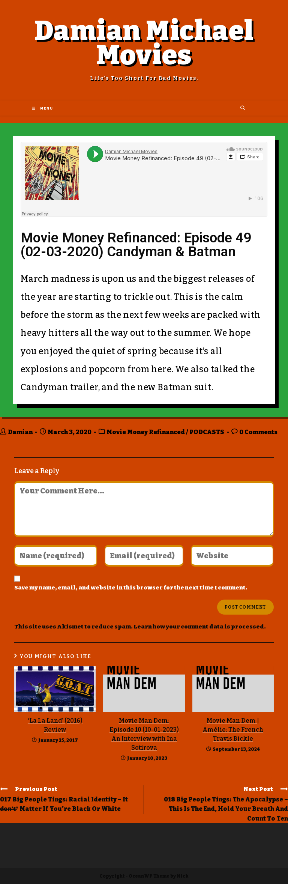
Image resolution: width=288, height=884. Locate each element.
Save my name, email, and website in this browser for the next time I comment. (131, 587)
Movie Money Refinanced (145, 432)
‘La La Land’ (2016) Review (55, 725)
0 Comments (258, 432)
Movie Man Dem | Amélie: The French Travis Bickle (232, 729)
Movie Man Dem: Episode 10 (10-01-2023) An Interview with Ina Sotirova (144, 734)
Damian (20, 432)
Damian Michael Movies (144, 43)
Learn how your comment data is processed (199, 626)
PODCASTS (206, 432)
